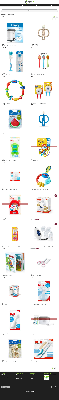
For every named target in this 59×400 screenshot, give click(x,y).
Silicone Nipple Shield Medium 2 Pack (38, 304)
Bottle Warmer (5, 304)
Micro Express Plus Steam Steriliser (9, 189)
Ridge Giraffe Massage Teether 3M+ (9, 361)
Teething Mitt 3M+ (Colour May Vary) (9, 218)
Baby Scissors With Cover (36, 275)
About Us (3, 374)
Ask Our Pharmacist (19, 377)
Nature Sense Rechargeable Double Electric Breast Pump (43, 246)
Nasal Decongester (6, 333)
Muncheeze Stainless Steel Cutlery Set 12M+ (11, 246)
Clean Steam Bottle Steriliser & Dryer (10, 45)
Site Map (31, 378)
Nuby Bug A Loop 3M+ (6, 103)
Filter (29, 10)
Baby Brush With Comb (35, 361)
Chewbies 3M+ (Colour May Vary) (9, 160)
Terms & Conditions (33, 374)
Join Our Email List (4, 377)
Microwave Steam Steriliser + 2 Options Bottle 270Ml (42, 333)
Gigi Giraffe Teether (35, 45)
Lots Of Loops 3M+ (35, 160)
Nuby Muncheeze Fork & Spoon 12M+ (39, 103)
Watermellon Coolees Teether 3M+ (9, 132)
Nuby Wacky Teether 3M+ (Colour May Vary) (40, 189)
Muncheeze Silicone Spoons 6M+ (38, 74)
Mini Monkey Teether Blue (36, 132)
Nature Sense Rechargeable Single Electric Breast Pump (42, 218)
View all (5, 368)
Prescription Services (19, 378)
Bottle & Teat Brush (6, 74)
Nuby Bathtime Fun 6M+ (7, 275)
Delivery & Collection (19, 374)
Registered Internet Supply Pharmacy (50, 374)
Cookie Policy (32, 377)
